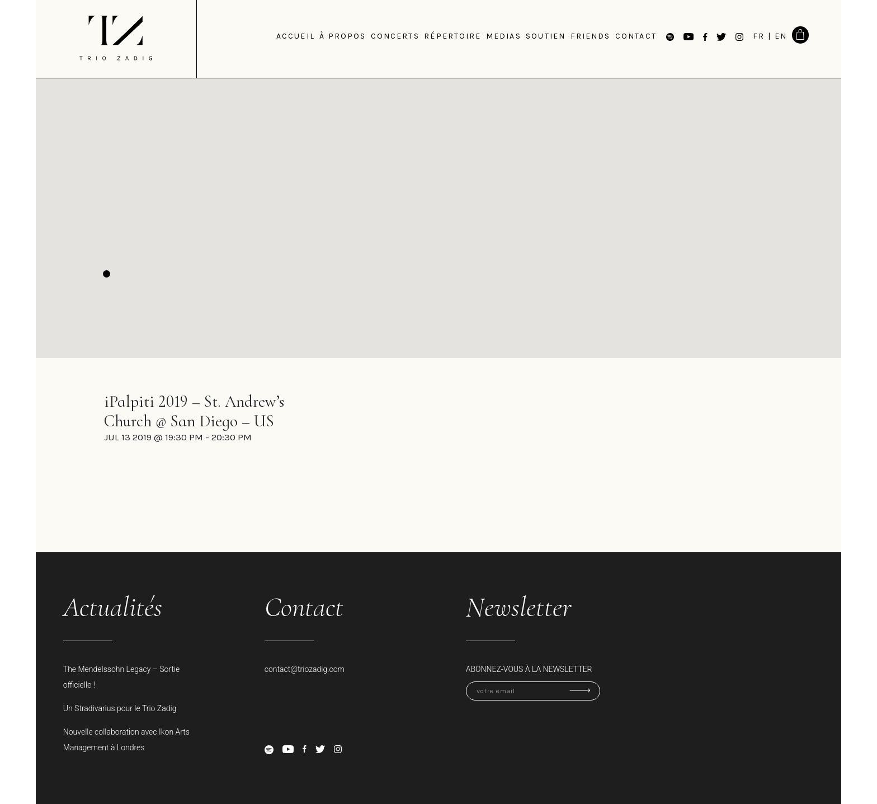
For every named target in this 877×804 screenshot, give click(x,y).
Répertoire (452, 36)
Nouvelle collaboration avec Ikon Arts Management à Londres (126, 739)
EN (781, 36)
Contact (636, 36)
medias (503, 36)
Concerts (395, 36)
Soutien (545, 36)
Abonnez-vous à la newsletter (529, 669)
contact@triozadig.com (305, 669)
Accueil (295, 36)
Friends (590, 36)
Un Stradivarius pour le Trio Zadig (120, 708)
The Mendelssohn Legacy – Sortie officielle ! (121, 677)
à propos (342, 36)
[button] (106, 274)
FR (759, 36)
